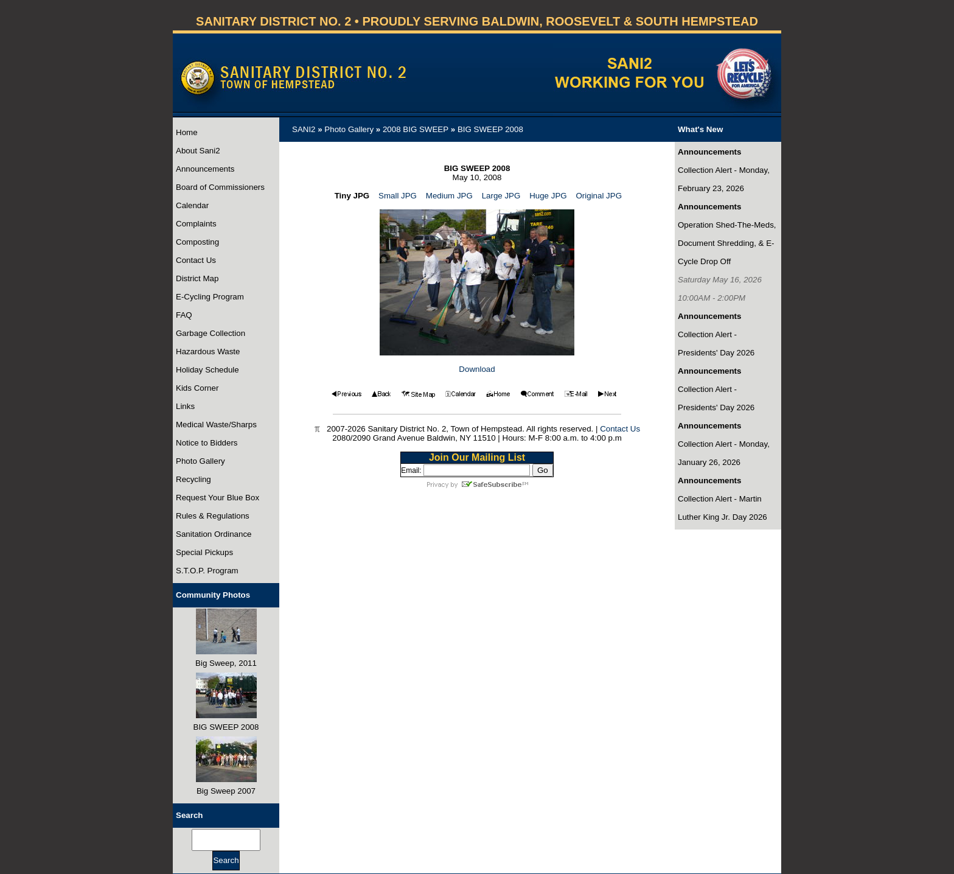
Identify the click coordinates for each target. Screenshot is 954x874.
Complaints (196, 223)
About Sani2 (198, 150)
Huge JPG (548, 195)
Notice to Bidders (207, 442)
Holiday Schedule (207, 369)
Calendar (192, 205)
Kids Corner (197, 388)
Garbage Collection (210, 333)
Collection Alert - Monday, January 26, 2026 (724, 453)
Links (185, 406)
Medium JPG (449, 195)
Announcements (205, 168)
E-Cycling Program (210, 296)
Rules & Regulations (212, 515)
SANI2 (304, 129)
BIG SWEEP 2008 (490, 129)
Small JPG (397, 195)
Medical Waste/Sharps (216, 424)
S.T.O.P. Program (207, 570)
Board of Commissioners (220, 187)
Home (187, 132)
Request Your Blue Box (217, 497)
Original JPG (599, 195)
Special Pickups (204, 552)
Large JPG (501, 195)
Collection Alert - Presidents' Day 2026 (716, 343)
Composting (197, 241)
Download (477, 369)
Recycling (193, 479)
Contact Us (196, 260)
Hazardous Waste (208, 351)
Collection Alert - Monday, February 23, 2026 (724, 179)
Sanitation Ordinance (213, 534)
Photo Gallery (200, 461)
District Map (197, 278)
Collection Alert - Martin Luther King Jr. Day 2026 (722, 508)
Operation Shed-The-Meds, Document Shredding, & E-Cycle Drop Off (727, 243)
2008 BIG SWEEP (415, 129)
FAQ (184, 315)
